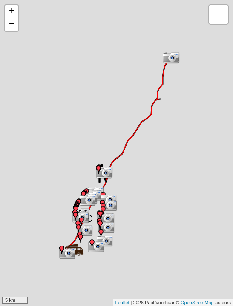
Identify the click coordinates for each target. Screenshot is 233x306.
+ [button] (11, 11)
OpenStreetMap (197, 302)
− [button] (11, 24)
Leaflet (122, 302)
